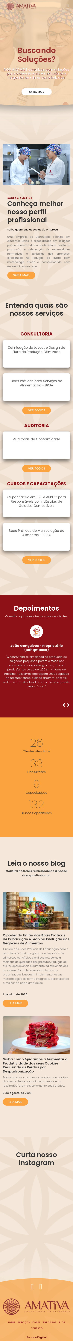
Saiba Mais (36, 92)
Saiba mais (21, 275)
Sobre (11, 1322)
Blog (62, 1322)
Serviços (24, 1322)
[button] (64, 706)
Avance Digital (36, 1337)
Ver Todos (36, 410)
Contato (36, 1328)
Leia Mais (15, 1003)
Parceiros (49, 1322)
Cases (36, 1322)
